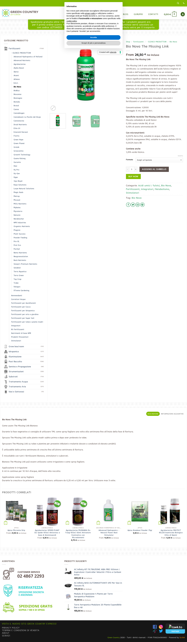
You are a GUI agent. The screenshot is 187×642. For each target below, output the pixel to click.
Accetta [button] (93, 333)
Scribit (182, 637)
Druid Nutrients (20, 124)
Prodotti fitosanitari (19, 337)
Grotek (16, 147)
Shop (114, 14)
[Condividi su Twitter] (133, 205)
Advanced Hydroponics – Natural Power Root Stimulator (109, 532)
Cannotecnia (19, 121)
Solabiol (17, 268)
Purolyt (17, 249)
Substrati (13, 376)
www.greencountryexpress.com (93, 26)
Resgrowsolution (21, 256)
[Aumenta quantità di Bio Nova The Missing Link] (135, 169)
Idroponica (14, 351)
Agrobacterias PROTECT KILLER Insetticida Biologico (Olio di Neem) (171, 532)
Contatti (153, 14)
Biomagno (18, 98)
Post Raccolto (15, 361)
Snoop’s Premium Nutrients (25, 264)
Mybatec (17, 207)
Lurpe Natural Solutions (24, 188)
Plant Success (19, 234)
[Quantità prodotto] (131, 169)
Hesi (15, 166)
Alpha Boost (19, 68)
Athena (17, 79)
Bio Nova (173, 42)
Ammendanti (16, 295)
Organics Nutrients (22, 226)
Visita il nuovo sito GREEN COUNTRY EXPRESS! (29, 623)
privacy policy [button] (90, 309)
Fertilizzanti (138, 42)
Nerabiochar (19, 219)
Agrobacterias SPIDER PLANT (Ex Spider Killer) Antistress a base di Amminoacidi (47, 532)
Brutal (16, 105)
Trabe (16, 283)
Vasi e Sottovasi (16, 391)
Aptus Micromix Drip (16, 530)
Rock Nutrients (20, 260)
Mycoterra (18, 211)
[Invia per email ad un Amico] (137, 205)
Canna (16, 109)
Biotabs (17, 102)
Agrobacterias (20, 64)
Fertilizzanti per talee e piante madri (27, 322)
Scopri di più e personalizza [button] (93, 339)
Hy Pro (16, 170)
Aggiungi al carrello (154, 169)
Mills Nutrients (20, 204)
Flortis (16, 136)
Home (103, 14)
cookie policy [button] (71, 317)
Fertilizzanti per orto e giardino (24, 314)
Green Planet (19, 143)
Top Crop (17, 279)
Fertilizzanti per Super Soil (22, 318)
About (5, 632)
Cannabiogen (19, 113)
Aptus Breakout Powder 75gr (140, 530)
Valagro (17, 286)
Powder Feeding (20, 237)
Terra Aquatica (20, 271)
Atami (16, 75)
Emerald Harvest (21, 132)
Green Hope (18, 139)
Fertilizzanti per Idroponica (23, 310)
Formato (129, 160)
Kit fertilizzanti (17, 329)
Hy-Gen (17, 173)
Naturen (17, 215)
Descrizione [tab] (153, 414)
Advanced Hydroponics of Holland (28, 56)
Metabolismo (162, 189)
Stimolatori (132, 192)
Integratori (147, 189)
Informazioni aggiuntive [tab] (172, 414)
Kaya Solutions (20, 185)
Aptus (16, 71)
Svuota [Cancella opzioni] (180, 156)
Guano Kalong (19, 158)
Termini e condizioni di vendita (20, 630)
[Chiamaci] (184, 3)
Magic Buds (18, 192)
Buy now (133, 176)
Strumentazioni (16, 371)
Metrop (17, 196)
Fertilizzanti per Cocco (21, 307)
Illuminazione (15, 356)
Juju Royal (18, 181)
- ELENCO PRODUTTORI (156, 42)
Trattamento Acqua (18, 381)
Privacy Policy (11, 627)
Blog (125, 14)
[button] (178, 3)
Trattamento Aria (17, 386)
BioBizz (17, 90)
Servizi (6, 635)
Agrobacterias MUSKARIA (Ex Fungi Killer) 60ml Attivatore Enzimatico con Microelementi (78, 534)
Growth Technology (22, 154)
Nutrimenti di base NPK (21, 333)
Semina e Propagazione (20, 366)
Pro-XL (16, 241)
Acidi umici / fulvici (149, 185)
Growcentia (18, 151)
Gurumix (138, 14)
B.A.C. (16, 83)
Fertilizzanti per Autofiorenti (23, 303)
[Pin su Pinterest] (142, 205)
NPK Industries (20, 222)
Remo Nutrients (20, 252)
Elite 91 (17, 128)
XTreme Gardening (21, 290)
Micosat (17, 200)
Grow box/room (16, 346)
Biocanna (17, 94)
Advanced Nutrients (22, 60)
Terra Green (19, 275)
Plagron (17, 230)
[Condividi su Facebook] (128, 205)
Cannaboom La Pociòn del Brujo (27, 117)
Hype (16, 177)
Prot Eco (17, 245)
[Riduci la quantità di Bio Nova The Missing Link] (127, 169)
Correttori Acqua (18, 299)
